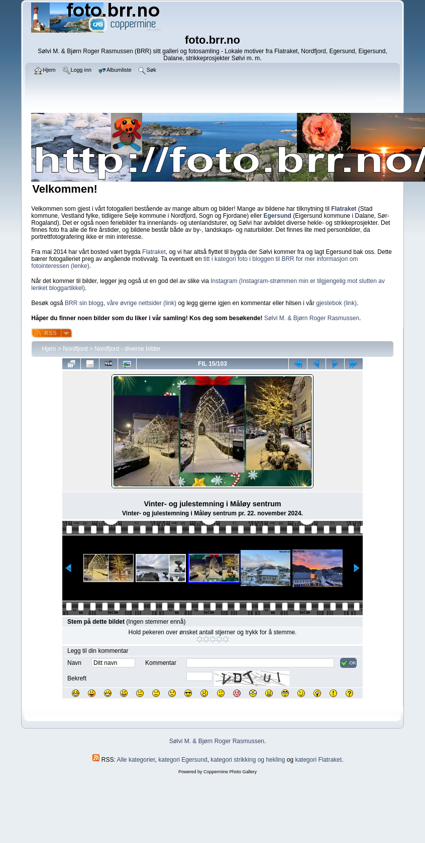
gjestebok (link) (336, 303)
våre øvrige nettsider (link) (141, 303)
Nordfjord (75, 348)
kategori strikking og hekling (247, 759)
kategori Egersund (182, 759)
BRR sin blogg (84, 303)
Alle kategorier (136, 759)
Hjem (49, 348)
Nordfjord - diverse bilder (127, 348)
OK (348, 663)
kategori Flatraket (318, 759)
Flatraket (154, 251)
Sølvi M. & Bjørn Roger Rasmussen (311, 318)
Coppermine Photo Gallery (230, 771)
